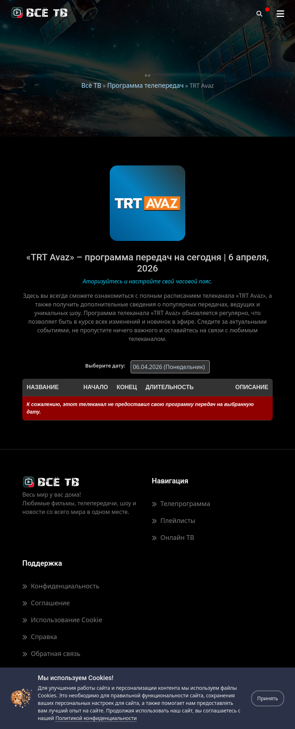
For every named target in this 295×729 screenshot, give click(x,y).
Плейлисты (173, 520)
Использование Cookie (62, 619)
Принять (267, 698)
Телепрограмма (181, 503)
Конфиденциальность (60, 586)
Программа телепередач (145, 85)
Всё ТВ (91, 85)
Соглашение (46, 602)
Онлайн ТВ (173, 537)
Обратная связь (51, 653)
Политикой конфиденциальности (96, 718)
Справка (39, 636)
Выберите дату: (105, 365)
